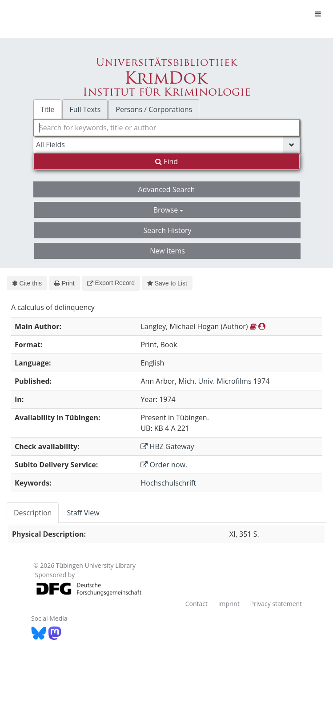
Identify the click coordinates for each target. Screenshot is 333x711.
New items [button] (167, 251)
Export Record (111, 282)
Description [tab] (33, 513)
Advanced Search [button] (166, 189)
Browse (168, 210)
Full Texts (84, 109)
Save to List (167, 283)
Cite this (27, 283)
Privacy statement (276, 603)
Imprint (229, 603)
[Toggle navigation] (318, 14)
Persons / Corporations (154, 109)
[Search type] (166, 144)
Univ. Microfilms (225, 381)
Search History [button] (167, 230)
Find (166, 161)
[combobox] (166, 127)
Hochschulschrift (168, 483)
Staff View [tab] (83, 513)
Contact (196, 603)
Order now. (163, 465)
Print (64, 283)
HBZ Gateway (167, 446)
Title (47, 109)
